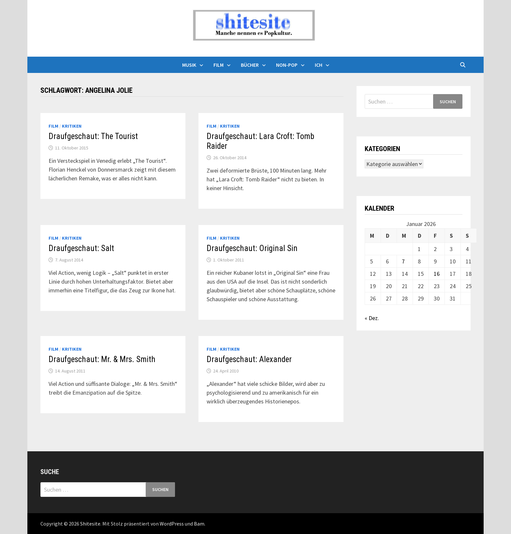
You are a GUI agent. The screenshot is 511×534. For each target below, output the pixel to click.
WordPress (172, 523)
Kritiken (71, 126)
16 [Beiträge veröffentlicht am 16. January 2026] (437, 273)
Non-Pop (287, 65)
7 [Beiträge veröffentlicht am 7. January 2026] (403, 261)
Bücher (250, 65)
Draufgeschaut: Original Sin (252, 248)
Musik (189, 65)
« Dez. (372, 318)
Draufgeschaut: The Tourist (93, 136)
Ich (318, 65)
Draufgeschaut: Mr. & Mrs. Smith (102, 359)
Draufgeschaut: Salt (81, 248)
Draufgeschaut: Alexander (249, 359)
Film (218, 65)
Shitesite (90, 523)
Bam (199, 523)
